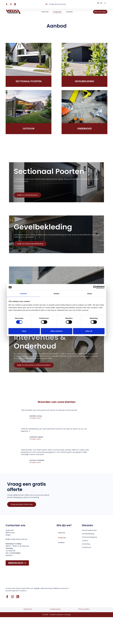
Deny (24, 331)
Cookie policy (55, 612)
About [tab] (89, 293)
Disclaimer (28, 612)
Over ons (44, 12)
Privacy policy (84, 612)
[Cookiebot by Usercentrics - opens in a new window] (95, 287)
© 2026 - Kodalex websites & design (56, 617)
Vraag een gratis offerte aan (22, 507)
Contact (69, 12)
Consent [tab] (23, 293)
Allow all (88, 331)
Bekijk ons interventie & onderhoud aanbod (33, 368)
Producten (57, 12)
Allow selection (56, 331)
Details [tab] (56, 293)
